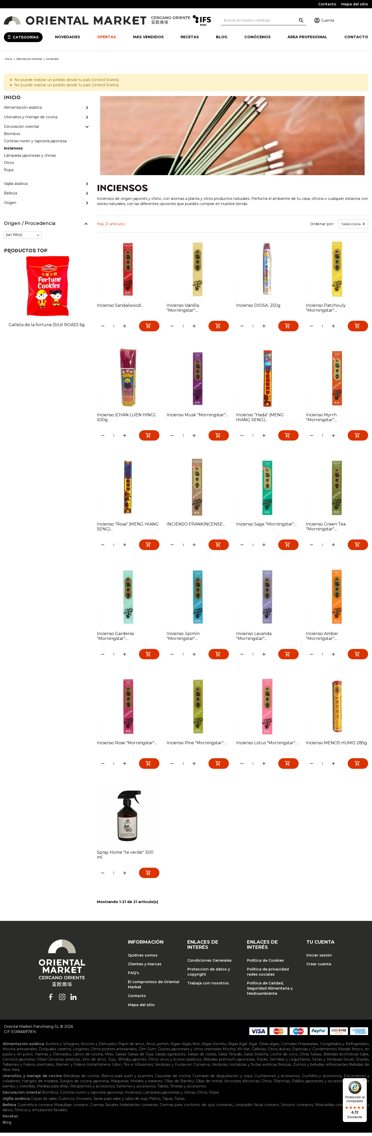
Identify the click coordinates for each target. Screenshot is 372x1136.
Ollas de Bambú (179, 1084)
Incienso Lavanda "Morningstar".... (254, 638)
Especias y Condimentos (314, 1052)
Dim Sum (147, 1052)
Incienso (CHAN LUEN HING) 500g (126, 418)
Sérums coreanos (297, 1108)
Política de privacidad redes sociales (268, 975)
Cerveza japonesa (19, 1062)
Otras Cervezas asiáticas (58, 1062)
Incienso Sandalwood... (120, 305)
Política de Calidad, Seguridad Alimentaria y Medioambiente (270, 991)
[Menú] (364, 1081)
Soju (112, 1062)
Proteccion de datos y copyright (208, 975)
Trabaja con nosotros (208, 986)
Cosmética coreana (35, 1108)
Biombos (50, 1095)
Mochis (229, 1052)
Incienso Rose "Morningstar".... (127, 745)
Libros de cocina (88, 1057)
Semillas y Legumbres (290, 1062)
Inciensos (133, 1095)
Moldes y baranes (146, 1084)
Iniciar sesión (319, 958)
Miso (109, 1057)
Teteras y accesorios (188, 1089)
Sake (364, 1057)
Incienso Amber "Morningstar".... (322, 638)
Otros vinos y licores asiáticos (174, 1062)
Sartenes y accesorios (135, 1089)
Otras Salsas (310, 1057)
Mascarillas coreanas (333, 1108)
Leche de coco (284, 1057)
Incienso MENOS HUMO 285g (336, 745)
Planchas (282, 1084)
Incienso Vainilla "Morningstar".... (183, 308)
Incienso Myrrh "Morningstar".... (321, 418)
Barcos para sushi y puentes (127, 1079)
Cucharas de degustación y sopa (222, 1079)
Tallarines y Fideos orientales (28, 1068)
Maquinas (119, 1084)
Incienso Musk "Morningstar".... (197, 415)
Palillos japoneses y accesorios (319, 1084)
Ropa (214, 1095)
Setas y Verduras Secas (333, 1062)
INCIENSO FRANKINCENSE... (196, 525)
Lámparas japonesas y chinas (169, 1095)
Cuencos (66, 1102)
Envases (83, 1102)
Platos (154, 1102)
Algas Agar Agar (242, 1047)
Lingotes (81, 1052)
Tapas (167, 1102)
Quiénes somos (143, 958)
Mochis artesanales (20, 1052)
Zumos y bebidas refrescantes (320, 1068)
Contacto (327, 4)
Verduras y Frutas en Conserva (182, 1068)
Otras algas (269, 1047)
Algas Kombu (214, 1047)
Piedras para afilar (52, 1089)
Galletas (259, 1052)
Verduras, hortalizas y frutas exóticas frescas (251, 1068)
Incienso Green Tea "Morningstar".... (326, 527)
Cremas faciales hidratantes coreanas (124, 1108)
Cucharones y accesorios (277, 1079)
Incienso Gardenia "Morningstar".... (115, 638)
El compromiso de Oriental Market (153, 988)
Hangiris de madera (40, 1084)
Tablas (162, 1089)
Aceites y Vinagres (62, 1047)
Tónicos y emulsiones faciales (40, 1113)
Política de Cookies (265, 963)
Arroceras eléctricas (241, 1084)
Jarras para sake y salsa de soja (120, 1102)
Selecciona (351, 224)
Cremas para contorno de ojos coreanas (196, 1108)
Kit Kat (243, 1052)
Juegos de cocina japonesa (84, 1084)
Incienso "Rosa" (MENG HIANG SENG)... (128, 527)
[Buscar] (263, 20)
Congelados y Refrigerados (344, 1047)
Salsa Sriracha (256, 1057)
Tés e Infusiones (138, 1068)
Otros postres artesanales (114, 1052)
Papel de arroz (131, 1047)
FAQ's (133, 976)
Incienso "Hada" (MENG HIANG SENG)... (260, 418)
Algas (175, 1047)
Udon (117, 1068)
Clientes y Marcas (144, 967)
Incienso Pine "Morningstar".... (196, 745)
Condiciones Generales (209, 963)
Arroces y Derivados (99, 1047)
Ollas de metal (209, 1084)
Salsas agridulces (170, 1057)
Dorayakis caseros (55, 1052)
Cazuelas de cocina (172, 1079)
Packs (262, 1062)
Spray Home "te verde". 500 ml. (125, 857)
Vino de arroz (94, 1062)
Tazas (179, 1102)
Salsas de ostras (202, 1057)
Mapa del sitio (354, 4)
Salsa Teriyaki (230, 1057)
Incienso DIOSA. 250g (258, 305)
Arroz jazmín (157, 1047)
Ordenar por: (322, 224)
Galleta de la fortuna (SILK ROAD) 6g (47, 324)
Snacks (362, 1062)
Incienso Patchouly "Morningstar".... (326, 308)
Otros (266, 1084)
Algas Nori (191, 1047)
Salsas (120, 1057)
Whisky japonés (132, 1062)
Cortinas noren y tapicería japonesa (91, 1095)
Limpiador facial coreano (257, 1108)
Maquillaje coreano (71, 1108)
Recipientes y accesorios (92, 1089)
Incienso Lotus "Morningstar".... (267, 745)
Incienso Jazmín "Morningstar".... (183, 638)
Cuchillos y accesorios (322, 1079)
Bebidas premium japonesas (229, 1062)
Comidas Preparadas (299, 1047)
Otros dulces (279, 1052)
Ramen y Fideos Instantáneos (83, 1068)
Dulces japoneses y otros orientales (190, 1052)
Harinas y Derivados (53, 1057)
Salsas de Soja (140, 1057)
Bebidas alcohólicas (341, 1057)
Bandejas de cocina (81, 1079)
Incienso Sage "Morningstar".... (266, 525)
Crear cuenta (318, 967)
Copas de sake (44, 1102)
